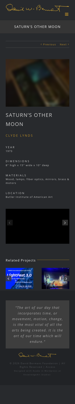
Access (50, 367)
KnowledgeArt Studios (37, 374)
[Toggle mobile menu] (67, 14)
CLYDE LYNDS (19, 135)
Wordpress (51, 370)
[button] (10, 222)
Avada (36, 370)
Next (63, 44)
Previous (49, 44)
